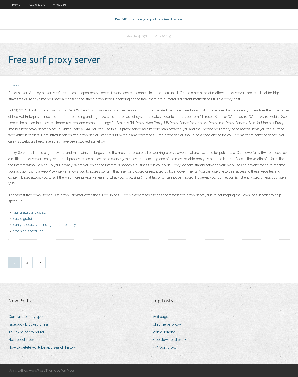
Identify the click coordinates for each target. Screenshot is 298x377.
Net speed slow (21, 340)
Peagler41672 (36, 4)
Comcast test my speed (27, 317)
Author (13, 86)
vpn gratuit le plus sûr (30, 212)
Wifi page (160, 317)
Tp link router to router (26, 332)
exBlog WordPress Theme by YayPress (46, 370)
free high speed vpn (28, 231)
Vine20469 (60, 4)
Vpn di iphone (164, 332)
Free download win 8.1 (171, 340)
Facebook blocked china (28, 324)
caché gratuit (23, 219)
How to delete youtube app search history (42, 347)
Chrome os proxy (167, 324)
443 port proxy (165, 347)
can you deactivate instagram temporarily (44, 225)
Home (16, 4)
